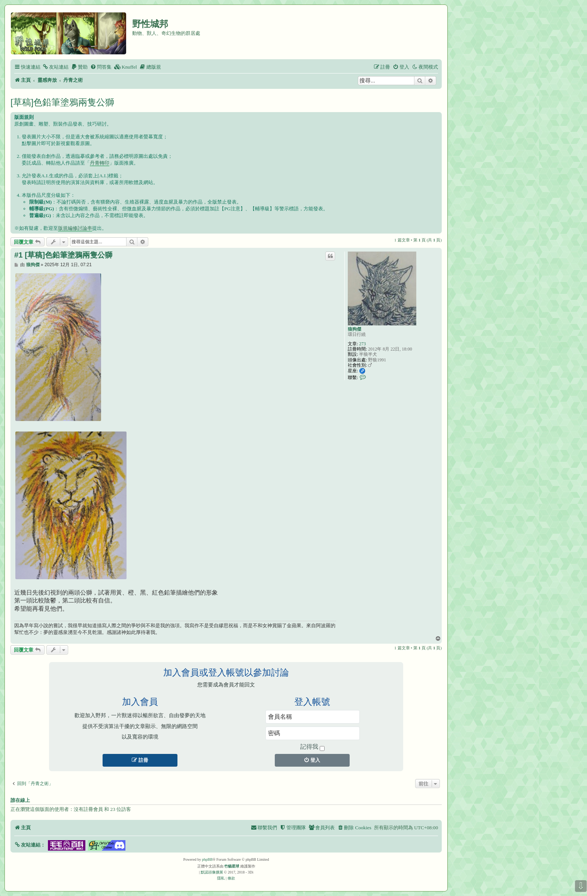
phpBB (207, 859)
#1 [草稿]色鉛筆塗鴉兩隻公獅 (63, 255)
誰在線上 (20, 800)
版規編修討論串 (75, 228)
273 (362, 343)
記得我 (312, 747)
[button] (29, 844)
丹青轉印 (99, 163)
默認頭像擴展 (212, 872)
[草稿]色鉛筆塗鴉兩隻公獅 (62, 102)
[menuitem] (55, 66)
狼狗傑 (354, 329)
